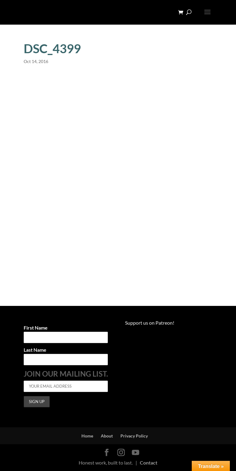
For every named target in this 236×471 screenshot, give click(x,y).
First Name (36, 328)
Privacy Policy (134, 435)
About (107, 435)
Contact (148, 462)
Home (87, 435)
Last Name (35, 350)
